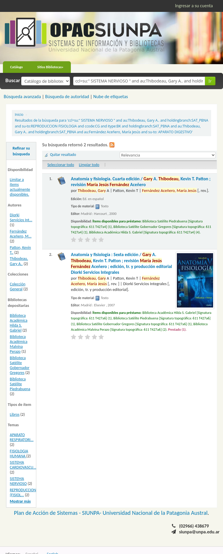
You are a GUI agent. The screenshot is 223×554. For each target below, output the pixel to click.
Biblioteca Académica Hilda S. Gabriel (18, 323)
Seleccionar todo (60, 164)
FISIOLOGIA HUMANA (19, 453)
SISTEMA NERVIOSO (18, 481)
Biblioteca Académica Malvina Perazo (18, 344)
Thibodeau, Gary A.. (19, 261)
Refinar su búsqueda (21, 151)
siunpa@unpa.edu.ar (199, 532)
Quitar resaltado (63, 154)
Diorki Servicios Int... (21, 217)
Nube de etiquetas (110, 96)
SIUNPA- (92, 512)
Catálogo (16, 67)
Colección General (18, 287)
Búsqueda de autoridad (67, 96)
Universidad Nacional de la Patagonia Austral (155, 512)
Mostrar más (20, 501)
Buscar (13, 80)
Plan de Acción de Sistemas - (48, 512)
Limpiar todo (89, 164)
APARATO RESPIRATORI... (22, 437)
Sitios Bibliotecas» (50, 67)
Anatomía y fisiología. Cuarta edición (141, 181)
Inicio (19, 114)
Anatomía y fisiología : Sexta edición (121, 263)
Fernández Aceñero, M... (21, 234)
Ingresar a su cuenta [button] (194, 5)
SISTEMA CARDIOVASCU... (23, 465)
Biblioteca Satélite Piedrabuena (20, 384)
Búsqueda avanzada (22, 96)
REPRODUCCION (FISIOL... (23, 492)
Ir (210, 81)
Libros (14, 414)
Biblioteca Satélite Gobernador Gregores (19, 365)
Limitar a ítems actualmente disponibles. (20, 187)
